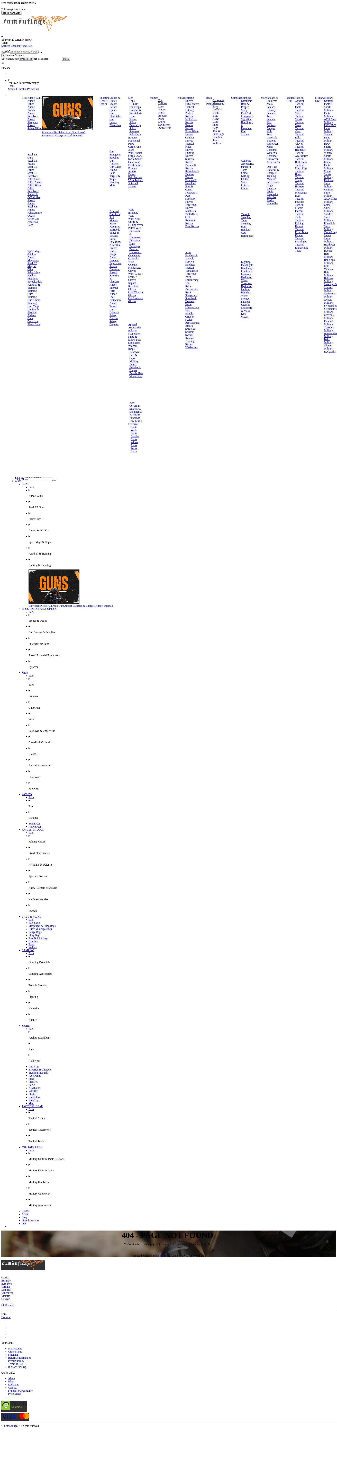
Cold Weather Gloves (135, 294)
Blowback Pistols (51, 132)
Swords (189, 334)
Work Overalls (132, 263)
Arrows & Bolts (33, 223)
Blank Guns (34, 324)
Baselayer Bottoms (134, 248)
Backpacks (218, 100)
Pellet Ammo (35, 212)
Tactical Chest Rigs (301, 167)
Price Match (14, 1393)
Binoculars (115, 125)
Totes (215, 140)
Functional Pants (134, 142)
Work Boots (134, 432)
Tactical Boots (299, 173)
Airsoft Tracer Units (113, 306)
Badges (271, 128)
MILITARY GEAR (32, 1147)
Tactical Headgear (300, 148)
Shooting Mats (114, 184)
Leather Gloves (132, 278)
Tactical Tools (299, 215)
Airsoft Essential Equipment (115, 260)
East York (6, 1283)
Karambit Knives (190, 222)
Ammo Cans (113, 171)
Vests (131, 209)
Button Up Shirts (135, 127)
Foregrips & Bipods (115, 228)
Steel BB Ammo (32, 208)
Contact (12, 1387)
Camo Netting (245, 174)
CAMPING (28, 950)
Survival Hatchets (190, 263)
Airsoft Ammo (31, 202)
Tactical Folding (189, 108)
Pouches (217, 137)
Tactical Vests (299, 124)
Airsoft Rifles (31, 102)
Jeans (131, 149)
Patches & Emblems (272, 99)
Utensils (245, 304)
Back (31, 487)
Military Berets (133, 363)
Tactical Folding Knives (299, 223)
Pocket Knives (189, 115)
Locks (270, 191)
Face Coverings (135, 404)
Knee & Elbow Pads (134, 338)
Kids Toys (34, 1100)
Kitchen (245, 301)
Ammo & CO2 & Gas (34, 196)
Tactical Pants (299, 105)
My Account (15, 1348)
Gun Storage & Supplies (115, 154)
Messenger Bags (218, 105)
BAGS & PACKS (31, 916)
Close (66, 59)
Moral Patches (271, 105)
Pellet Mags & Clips (34, 274)
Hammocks (247, 235)
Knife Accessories (191, 288)
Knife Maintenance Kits (192, 307)
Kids (269, 131)
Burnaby (6, 1280)
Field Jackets (135, 165)
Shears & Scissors (190, 330)
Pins (269, 122)
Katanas (189, 338)
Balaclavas (135, 408)
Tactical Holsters (299, 185)
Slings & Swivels (114, 234)
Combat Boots (135, 438)
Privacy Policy (16, 1360)
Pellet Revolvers (33, 190)
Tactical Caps (299, 130)
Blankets (246, 229)
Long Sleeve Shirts (133, 119)
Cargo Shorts (135, 155)
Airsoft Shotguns (33, 121)
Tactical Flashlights (301, 240)
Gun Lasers (113, 121)
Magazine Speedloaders (35, 280)
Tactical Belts (299, 136)
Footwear (133, 424)
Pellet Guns (34, 179)
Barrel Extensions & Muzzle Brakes (115, 243)
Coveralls (272, 137)
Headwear (134, 351)
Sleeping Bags (246, 225)
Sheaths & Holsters (190, 300)
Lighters (271, 188)
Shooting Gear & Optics (105, 100)
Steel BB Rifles (32, 168)
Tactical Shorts (299, 118)
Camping (236, 97)
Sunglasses (134, 342)
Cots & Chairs (245, 187)
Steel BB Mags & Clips (32, 266)
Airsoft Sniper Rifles (35, 127)
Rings (131, 348)
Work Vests (134, 218)
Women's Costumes (272, 154)
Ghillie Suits (245, 180)
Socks (134, 448)
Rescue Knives (189, 127)
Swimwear (164, 124)
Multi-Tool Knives (191, 121)
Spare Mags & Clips (34, 253)
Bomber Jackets (132, 170)
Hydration (246, 277)
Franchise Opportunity (20, 1390)
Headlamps (247, 268)
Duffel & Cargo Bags (217, 112)
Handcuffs (190, 180)
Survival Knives (189, 160)
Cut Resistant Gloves (135, 300)
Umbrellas (272, 203)
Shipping (13, 1354)
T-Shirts (133, 103)
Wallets (217, 143)
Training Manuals (271, 177)
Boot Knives (192, 226)
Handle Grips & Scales (189, 316)
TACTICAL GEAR (32, 1106)
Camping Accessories (247, 162)
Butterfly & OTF (191, 215)
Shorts (161, 121)
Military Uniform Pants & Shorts (328, 102)
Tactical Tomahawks (191, 269)
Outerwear (134, 162)
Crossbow (33, 321)
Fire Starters (245, 133)
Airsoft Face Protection (115, 296)
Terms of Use (15, 1363)
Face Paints (273, 182)
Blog (24, 1217)
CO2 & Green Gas (33, 217)
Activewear (164, 127)
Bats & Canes (189, 188)
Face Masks (135, 420)
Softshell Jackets (133, 185)
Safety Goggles (114, 323)
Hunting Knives (189, 154)
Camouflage (10, 1425)
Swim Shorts (135, 158)
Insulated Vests (133, 214)
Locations (13, 1384)
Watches (132, 345)
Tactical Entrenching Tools (301, 247)
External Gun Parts (115, 213)
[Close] (3, 55)
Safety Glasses (114, 317)
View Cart (26, 45)
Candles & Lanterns (247, 273)
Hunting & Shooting (33, 311)
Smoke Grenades (115, 268)
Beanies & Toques (135, 369)
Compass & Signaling (247, 118)
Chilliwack (7, 1305)
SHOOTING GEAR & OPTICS (39, 608)
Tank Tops (135, 107)
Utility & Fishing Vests (135, 223)
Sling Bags (215, 126)
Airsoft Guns (35, 97)
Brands (25, 1210)
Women (154, 97)
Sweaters (134, 131)
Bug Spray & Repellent (247, 125)
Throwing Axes (190, 275)
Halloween (272, 143)
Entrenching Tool (191, 281)
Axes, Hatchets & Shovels (191, 255)
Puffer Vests (134, 227)
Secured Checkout (11, 45)
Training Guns (32, 292)
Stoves (244, 316)
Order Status (15, 1351)
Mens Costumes (272, 148)
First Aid (246, 113)
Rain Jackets (135, 177)
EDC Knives (192, 103)
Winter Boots (134, 444)
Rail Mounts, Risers (114, 220)
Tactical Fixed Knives (189, 146)
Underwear (135, 252)
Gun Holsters (114, 162)
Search (5, 51)
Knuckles (190, 183)
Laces (134, 451)
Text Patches (271, 118)
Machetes (190, 210)
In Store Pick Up (17, 1366)
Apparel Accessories (134, 326)
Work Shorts (135, 152)
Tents (244, 220)
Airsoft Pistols (31, 108)
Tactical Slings (299, 179)
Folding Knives (189, 99)
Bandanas (134, 417)
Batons (189, 177)
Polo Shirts (135, 134)
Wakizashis (191, 347)
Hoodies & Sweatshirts (135, 112)
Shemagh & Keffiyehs (135, 413)
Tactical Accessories (301, 154)
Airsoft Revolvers (33, 115)
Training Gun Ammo (34, 298)
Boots (134, 427)
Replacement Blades (192, 324)
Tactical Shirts (299, 112)
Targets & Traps (115, 177)
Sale (24, 1223)
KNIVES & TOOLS (33, 829)
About (25, 1214)
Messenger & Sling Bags (42, 925)
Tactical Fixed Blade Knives (301, 232)
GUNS (25, 483)
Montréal (6, 1289)
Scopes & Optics (115, 99)
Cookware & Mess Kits (246, 310)
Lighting (245, 261)
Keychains (272, 194)
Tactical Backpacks (301, 160)
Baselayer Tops (134, 242)
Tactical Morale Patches (299, 207)
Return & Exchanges (19, 1357)
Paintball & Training (34, 286)
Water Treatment (246, 282)
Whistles (271, 197)
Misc (31, 1103)
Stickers (271, 125)
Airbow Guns (32, 317)
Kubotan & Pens (191, 194)
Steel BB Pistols (32, 162)
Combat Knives (189, 139)
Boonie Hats (136, 373)
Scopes (113, 103)
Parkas (131, 174)
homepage (161, 1255)
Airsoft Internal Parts (114, 287)
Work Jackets (135, 180)
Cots (243, 232)
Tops (132, 100)
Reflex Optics (113, 108)
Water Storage (245, 297)
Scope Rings (113, 253)
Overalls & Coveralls (134, 257)
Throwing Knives (190, 206)
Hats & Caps (133, 356)
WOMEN (27, 794)
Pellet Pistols (35, 182)
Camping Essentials (246, 99)
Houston (6, 1317)
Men (130, 97)
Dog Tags (272, 166)
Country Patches (271, 112)
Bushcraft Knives (190, 167)
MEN (25, 672)
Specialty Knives (190, 200)
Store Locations (30, 1220)
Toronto (5, 1286)
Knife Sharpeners (191, 294)
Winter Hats (135, 376)
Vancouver (7, 1292)
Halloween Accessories (273, 160)
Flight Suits (134, 267)
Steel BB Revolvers (33, 174)
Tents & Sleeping (246, 216)
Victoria (5, 1295)
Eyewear (114, 312)
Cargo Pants (134, 146)
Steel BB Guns (32, 156)
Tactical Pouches (299, 200)
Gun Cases (115, 166)
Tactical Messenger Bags (301, 192)
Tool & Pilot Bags (218, 132)
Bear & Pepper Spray (245, 106)
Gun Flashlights (115, 115)
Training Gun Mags (33, 305)
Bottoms (132, 137)
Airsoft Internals (74, 135)
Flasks (270, 200)
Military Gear (319, 99)
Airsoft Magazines (33, 259)
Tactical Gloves (299, 142)
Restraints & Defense (192, 173)
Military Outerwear (330, 292)
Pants (161, 118)
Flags (270, 185)
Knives (181, 97)
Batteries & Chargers (273, 171)
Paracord (246, 166)
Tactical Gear (291, 99)
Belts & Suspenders (134, 332)
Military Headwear (329, 243)
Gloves (132, 270)
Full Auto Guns (69, 132)
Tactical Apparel (299, 99)
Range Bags (216, 120)
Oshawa (5, 1298)
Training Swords (190, 343)
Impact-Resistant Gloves (133, 286)
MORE (26, 1025)
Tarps (244, 169)
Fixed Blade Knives (191, 133)
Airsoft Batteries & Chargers (63, 134)
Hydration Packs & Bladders (246, 289)
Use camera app (31, 58)
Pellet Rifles (34, 185)
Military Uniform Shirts (328, 180)
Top (160, 100)
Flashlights (247, 265)
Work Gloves (135, 273)
